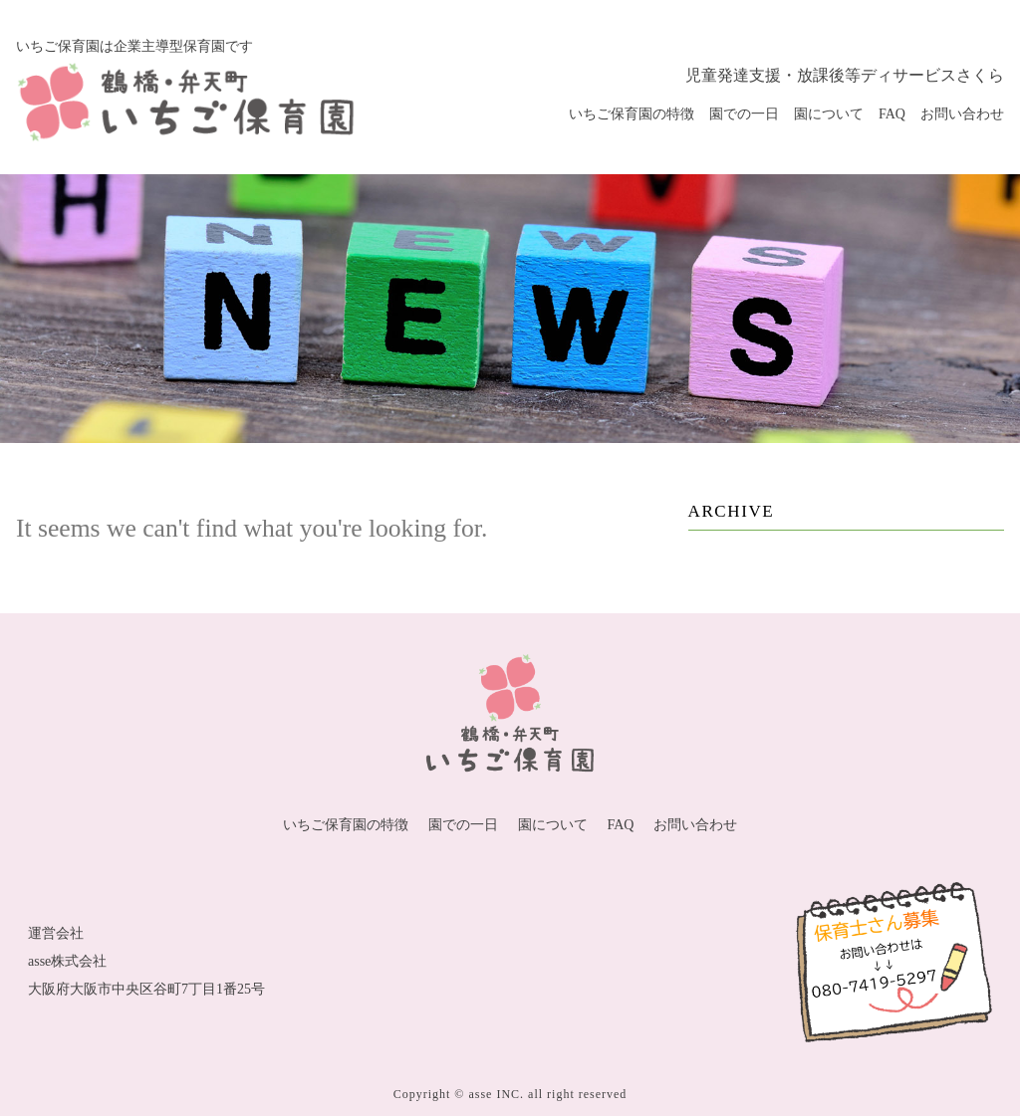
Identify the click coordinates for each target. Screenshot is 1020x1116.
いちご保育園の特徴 (631, 114)
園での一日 (744, 114)
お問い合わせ (962, 114)
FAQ (892, 114)
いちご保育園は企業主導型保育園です (134, 46)
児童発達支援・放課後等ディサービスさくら (844, 75)
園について (829, 114)
